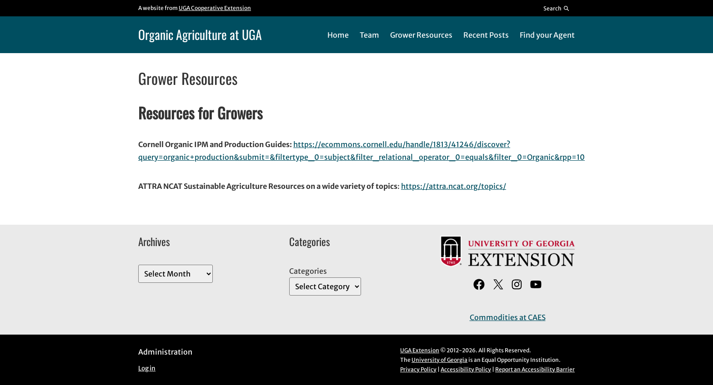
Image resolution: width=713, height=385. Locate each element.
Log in (147, 368)
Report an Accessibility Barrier (535, 369)
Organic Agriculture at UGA (200, 34)
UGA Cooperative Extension (215, 8)
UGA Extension (419, 350)
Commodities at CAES (508, 317)
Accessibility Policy (466, 369)
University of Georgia (439, 359)
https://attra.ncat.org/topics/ (453, 186)
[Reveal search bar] (557, 8)
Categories (308, 271)
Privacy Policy (418, 369)
